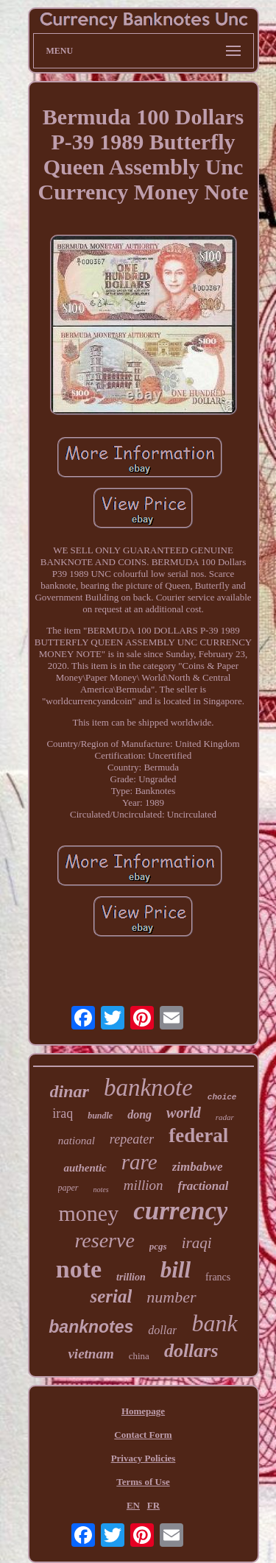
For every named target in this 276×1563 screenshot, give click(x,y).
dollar (162, 1330)
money (89, 1213)
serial (111, 1296)
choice (222, 1097)
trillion (131, 1277)
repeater (132, 1139)
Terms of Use (142, 1481)
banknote (148, 1087)
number (171, 1297)
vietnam (90, 1353)
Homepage (143, 1411)
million (143, 1185)
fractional (203, 1186)
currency (180, 1211)
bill (175, 1270)
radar (225, 1117)
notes (101, 1189)
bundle (100, 1115)
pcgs (158, 1246)
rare (139, 1162)
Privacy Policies (143, 1458)
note (79, 1269)
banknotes (91, 1326)
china (139, 1355)
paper (68, 1188)
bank (214, 1323)
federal (198, 1135)
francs (217, 1277)
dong (139, 1114)
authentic (84, 1168)
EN (133, 1505)
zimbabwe (197, 1167)
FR (153, 1505)
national (76, 1140)
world (183, 1113)
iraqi (197, 1243)
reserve (104, 1240)
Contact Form (142, 1434)
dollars (191, 1350)
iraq (62, 1113)
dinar (69, 1091)
